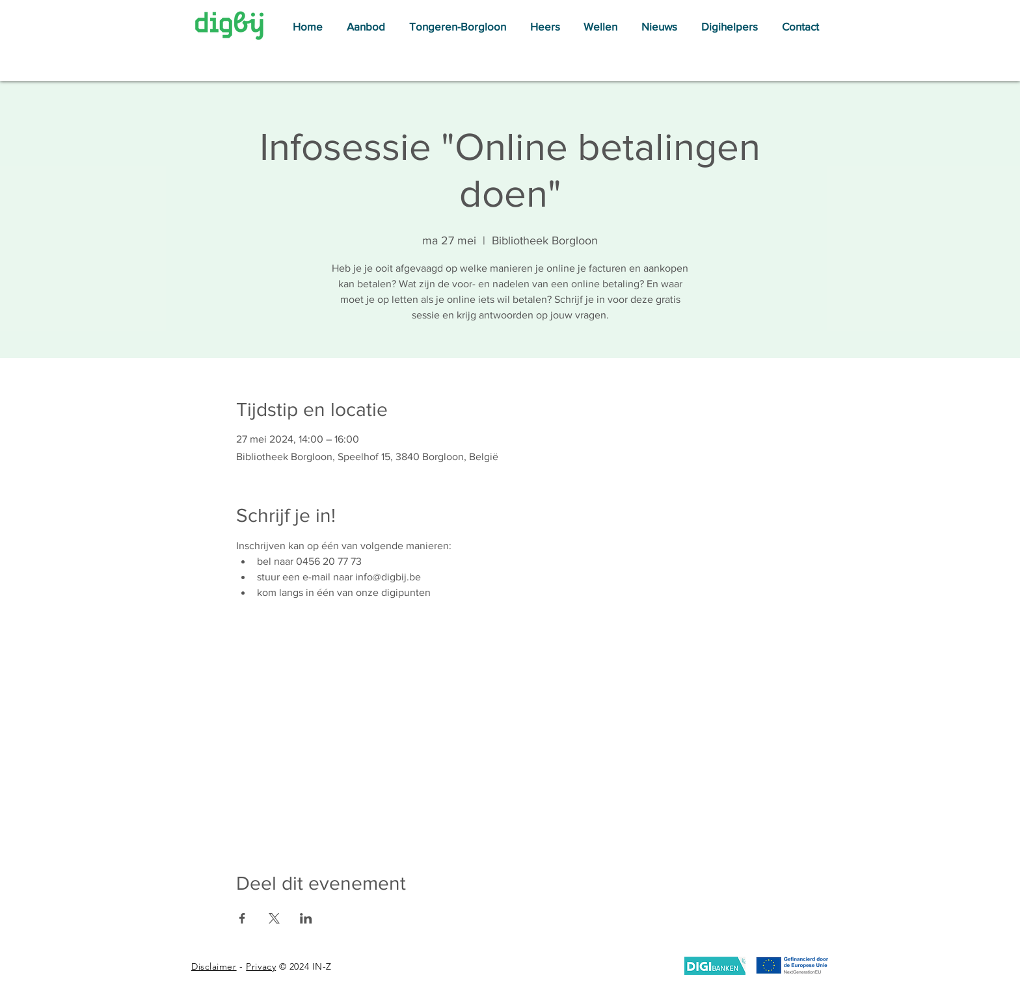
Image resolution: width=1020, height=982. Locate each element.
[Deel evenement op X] (274, 918)
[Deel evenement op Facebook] (242, 918)
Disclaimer (214, 966)
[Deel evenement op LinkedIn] (306, 918)
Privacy (261, 966)
